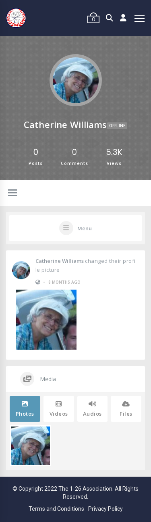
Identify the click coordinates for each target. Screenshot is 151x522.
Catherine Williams (59, 260)
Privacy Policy (105, 509)
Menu (84, 228)
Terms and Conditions (56, 509)
